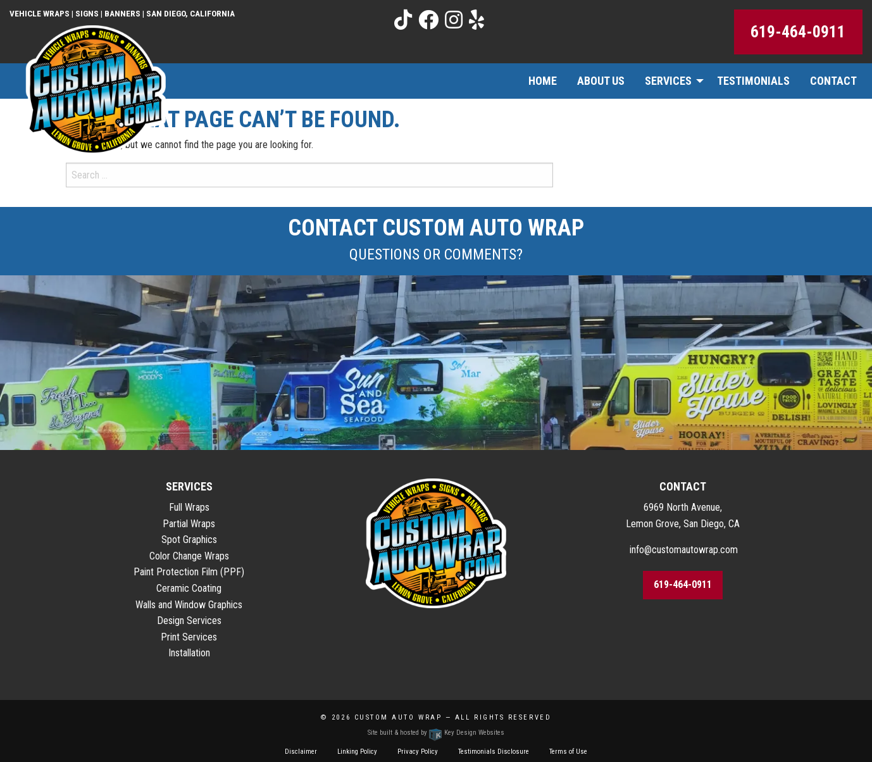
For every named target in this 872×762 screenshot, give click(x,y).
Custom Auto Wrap (398, 717)
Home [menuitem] (542, 80)
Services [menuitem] (668, 80)
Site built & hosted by (436, 732)
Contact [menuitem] (833, 80)
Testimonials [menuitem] (753, 80)
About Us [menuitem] (601, 80)
